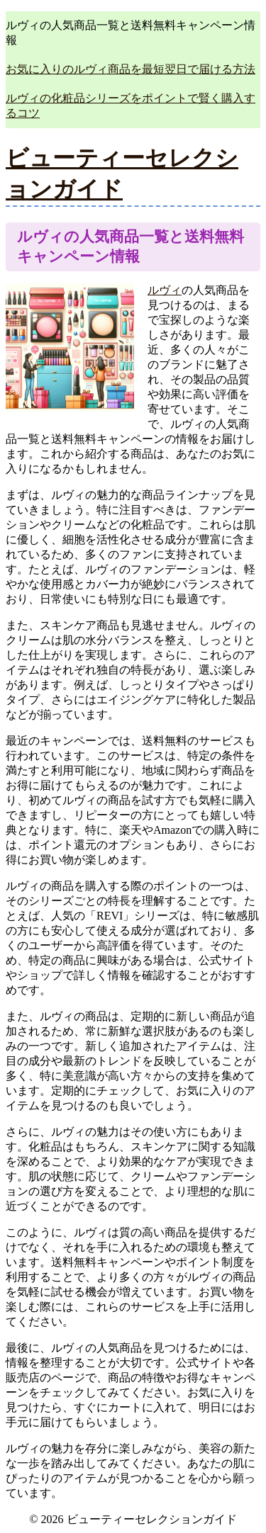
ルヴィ (165, 290)
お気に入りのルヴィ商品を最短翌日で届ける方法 (130, 69)
